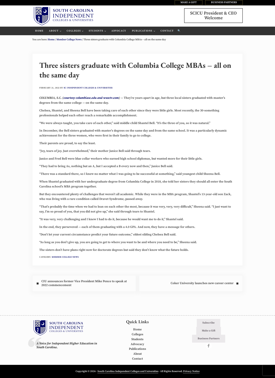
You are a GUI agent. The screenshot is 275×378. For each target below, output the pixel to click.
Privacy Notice (191, 371)
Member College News (65, 257)
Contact (137, 359)
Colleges (137, 334)
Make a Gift (208, 330)
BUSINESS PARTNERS (224, 2)
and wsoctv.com (108, 98)
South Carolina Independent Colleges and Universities (128, 371)
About (137, 354)
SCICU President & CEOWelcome (213, 16)
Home (137, 329)
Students (137, 339)
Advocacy (137, 344)
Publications (137, 349)
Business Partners (209, 338)
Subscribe (208, 322)
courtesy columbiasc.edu (79, 98)
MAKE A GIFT (188, 2)
